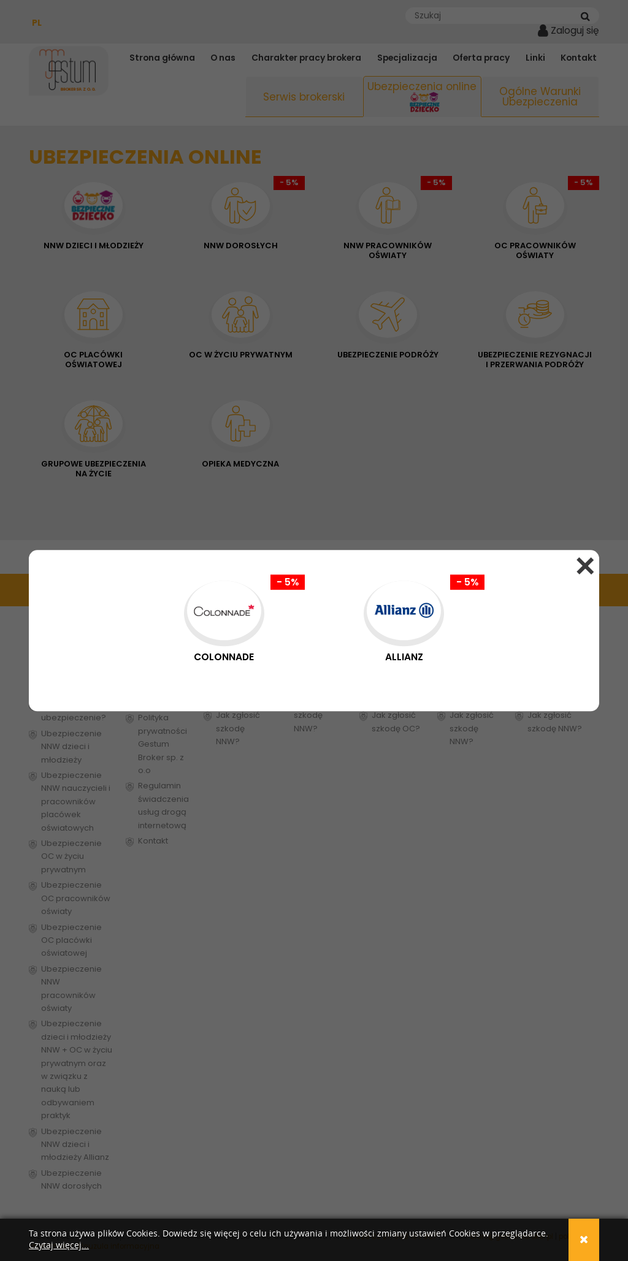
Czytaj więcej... (59, 1245)
